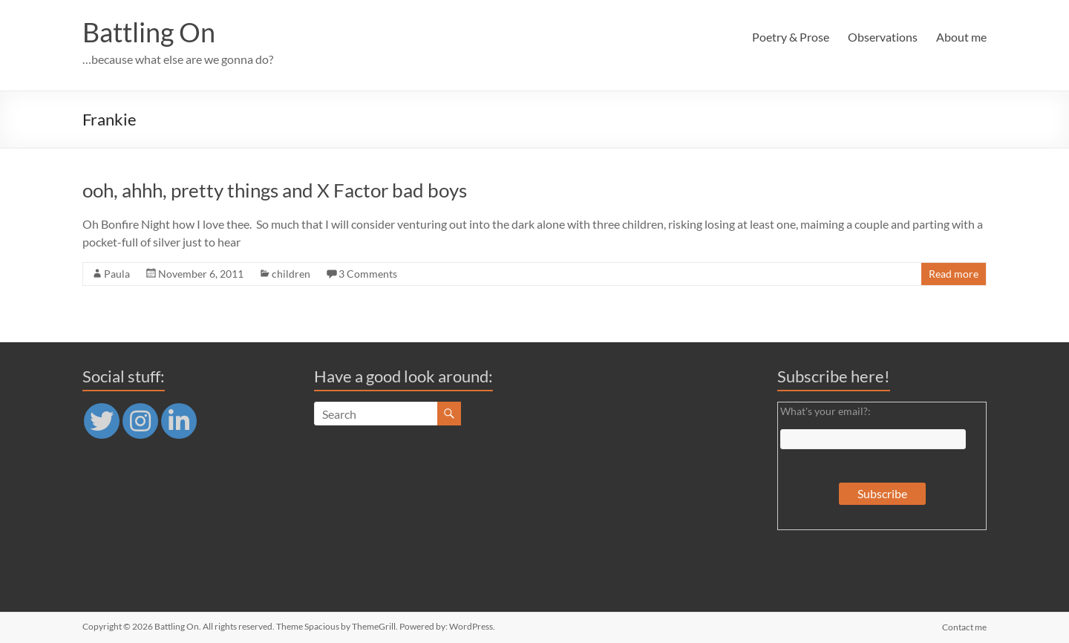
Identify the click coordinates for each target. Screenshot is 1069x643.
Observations (883, 37)
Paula (117, 273)
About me (961, 37)
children (291, 273)
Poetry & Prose (790, 37)
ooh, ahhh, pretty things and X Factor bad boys (274, 190)
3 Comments (368, 273)
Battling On (148, 32)
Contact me (964, 626)
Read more (953, 273)
